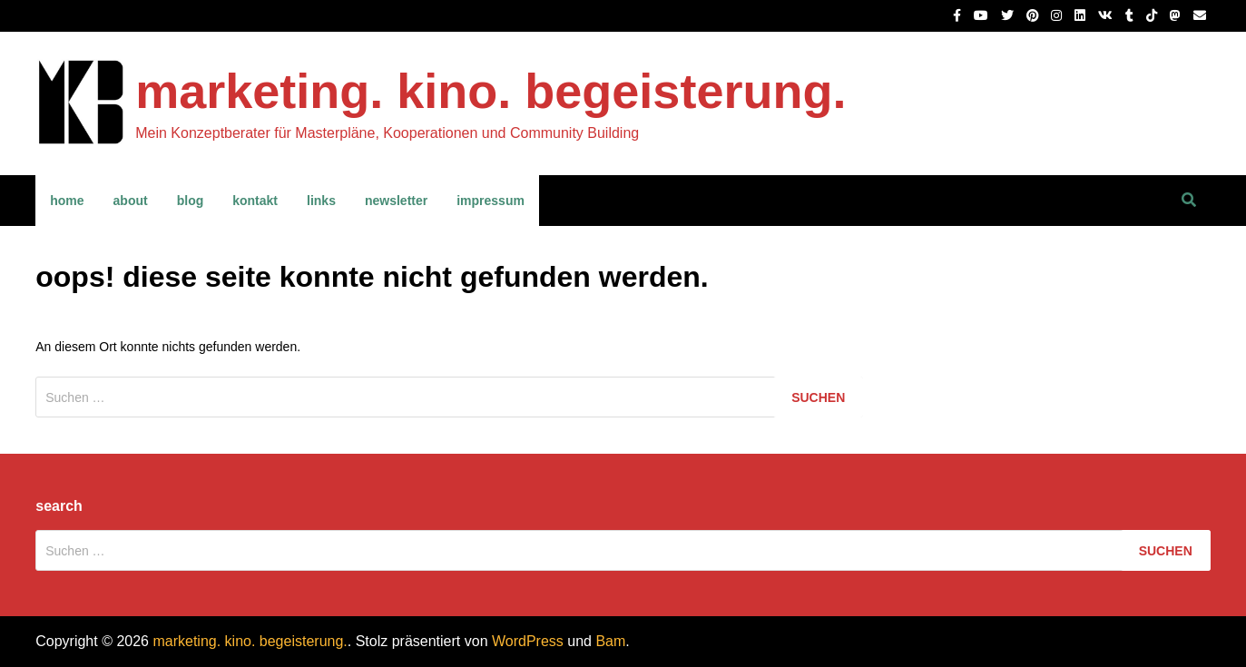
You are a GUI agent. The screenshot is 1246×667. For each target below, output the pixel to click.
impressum (490, 200)
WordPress (528, 641)
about (130, 200)
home (66, 200)
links (321, 200)
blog (190, 200)
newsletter (396, 200)
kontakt (255, 200)
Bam (610, 641)
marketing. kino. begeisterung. (490, 91)
